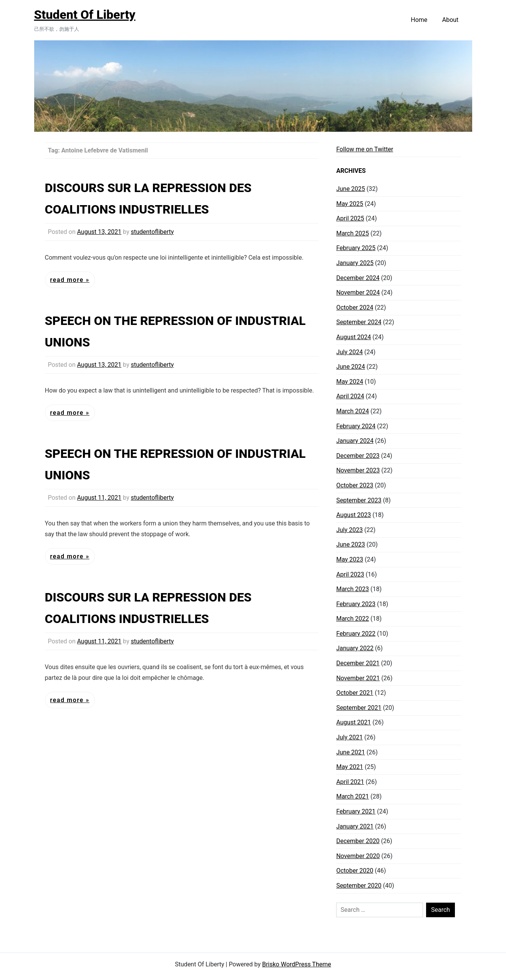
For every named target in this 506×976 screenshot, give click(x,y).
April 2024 (350, 396)
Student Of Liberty (85, 14)
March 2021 (352, 796)
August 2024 (353, 337)
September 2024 (359, 322)
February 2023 (355, 604)
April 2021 (350, 781)
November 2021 (358, 678)
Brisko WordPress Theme (296, 964)
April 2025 (350, 218)
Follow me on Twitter (364, 149)
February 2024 (355, 426)
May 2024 (349, 381)
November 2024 (358, 292)
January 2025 (354, 263)
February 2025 (355, 248)
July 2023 (349, 530)
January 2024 (354, 440)
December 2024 (358, 278)
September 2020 (359, 885)
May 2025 (349, 203)
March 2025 (352, 233)
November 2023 (358, 470)
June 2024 (350, 366)
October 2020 (354, 870)
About (450, 19)
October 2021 (354, 692)
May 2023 (349, 559)
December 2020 (358, 841)
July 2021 (349, 737)
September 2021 (359, 707)
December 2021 (358, 663)
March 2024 (352, 411)
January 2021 (354, 826)
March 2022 (352, 618)
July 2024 (349, 352)
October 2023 (354, 485)
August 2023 (353, 515)
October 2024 (354, 307)
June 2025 (350, 188)
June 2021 (350, 752)
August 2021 (353, 722)
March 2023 (352, 589)
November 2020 (358, 856)
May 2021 (349, 767)
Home (419, 19)
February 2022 (355, 633)
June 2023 (350, 544)
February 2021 (355, 811)
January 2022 (354, 648)
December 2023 (358, 455)
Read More (68, 279)
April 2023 (350, 574)
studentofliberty (152, 231)
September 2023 (359, 500)
